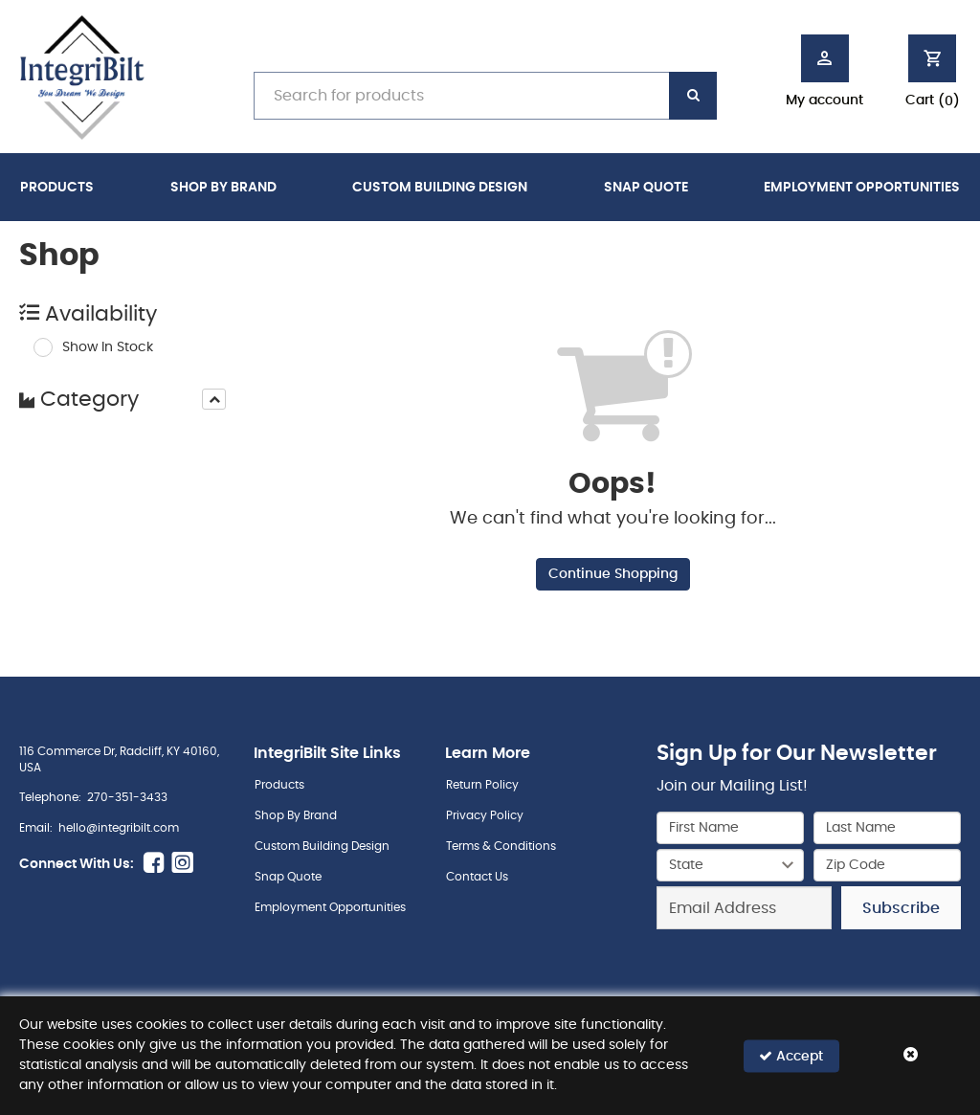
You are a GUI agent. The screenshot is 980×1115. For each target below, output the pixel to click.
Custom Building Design (439, 187)
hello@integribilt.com (118, 828)
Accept (791, 1055)
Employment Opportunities (862, 187)
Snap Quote (646, 187)
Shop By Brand (223, 187)
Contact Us (477, 876)
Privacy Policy (484, 815)
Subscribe (901, 908)
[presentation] (214, 399)
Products (57, 187)
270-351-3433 (127, 797)
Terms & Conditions (501, 846)
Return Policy (482, 785)
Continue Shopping (613, 574)
